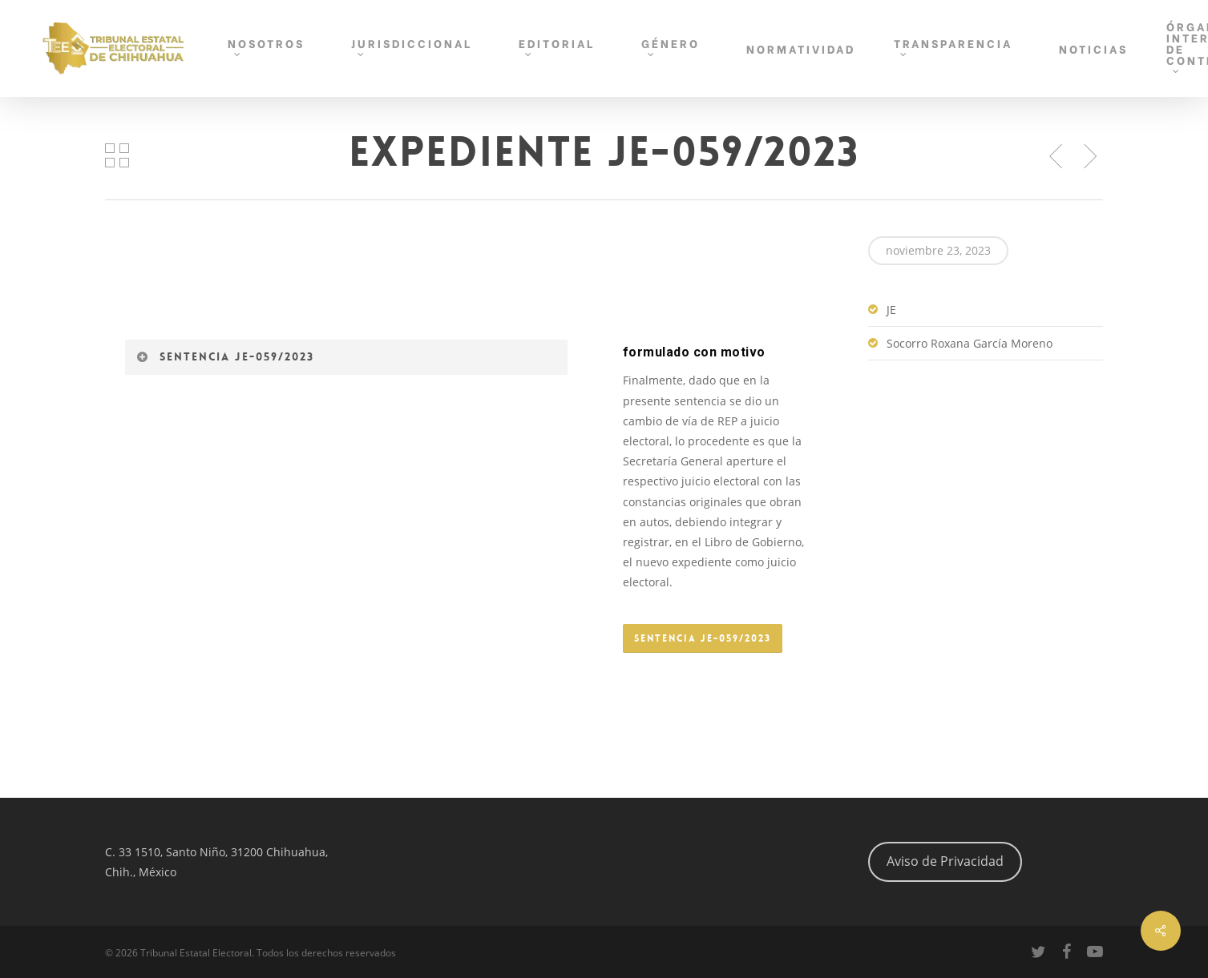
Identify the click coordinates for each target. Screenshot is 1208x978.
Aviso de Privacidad (945, 861)
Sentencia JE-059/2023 (224, 356)
